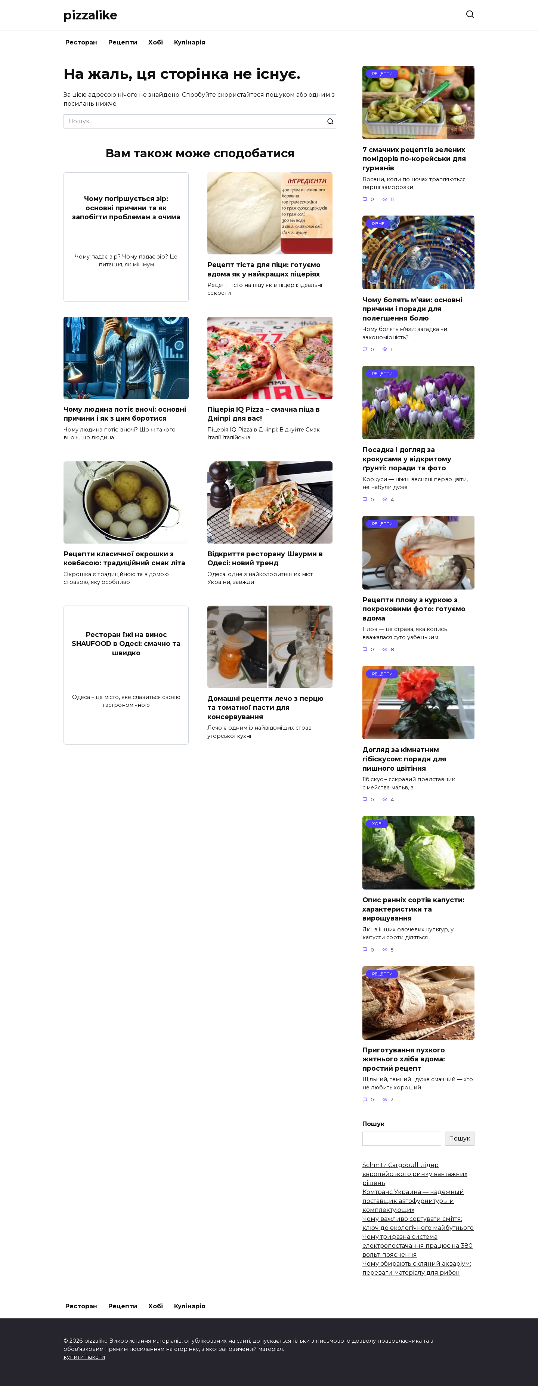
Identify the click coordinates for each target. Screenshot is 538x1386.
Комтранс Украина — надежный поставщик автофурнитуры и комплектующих (413, 1200)
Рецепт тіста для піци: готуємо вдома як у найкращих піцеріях (264, 269)
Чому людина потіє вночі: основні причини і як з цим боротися (125, 414)
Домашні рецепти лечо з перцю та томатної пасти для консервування (265, 707)
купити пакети (84, 1356)
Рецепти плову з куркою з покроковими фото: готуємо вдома (414, 609)
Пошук (373, 1123)
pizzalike (90, 15)
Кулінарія (189, 42)
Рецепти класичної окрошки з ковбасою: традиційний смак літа (124, 558)
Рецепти (122, 42)
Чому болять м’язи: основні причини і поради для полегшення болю (412, 309)
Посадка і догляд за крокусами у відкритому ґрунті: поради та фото (406, 459)
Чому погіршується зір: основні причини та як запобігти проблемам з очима (126, 208)
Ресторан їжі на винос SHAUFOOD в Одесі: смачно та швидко (126, 644)
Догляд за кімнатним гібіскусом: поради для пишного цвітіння (404, 759)
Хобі (155, 42)
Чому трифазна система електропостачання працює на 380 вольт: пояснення (417, 1245)
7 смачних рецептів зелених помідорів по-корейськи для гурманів (414, 159)
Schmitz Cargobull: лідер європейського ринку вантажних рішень (414, 1174)
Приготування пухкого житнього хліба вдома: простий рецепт (403, 1059)
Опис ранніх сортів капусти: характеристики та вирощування (413, 909)
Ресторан (81, 42)
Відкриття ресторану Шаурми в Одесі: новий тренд (265, 558)
